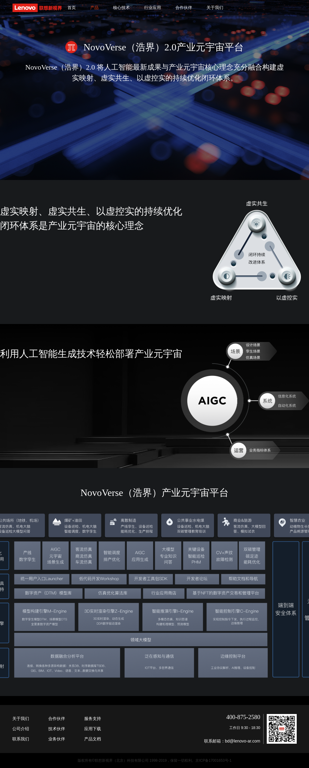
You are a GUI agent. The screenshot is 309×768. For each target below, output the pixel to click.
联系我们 (20, 738)
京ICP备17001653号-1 (213, 760)
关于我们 (214, 7)
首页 (71, 7)
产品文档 (92, 738)
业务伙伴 (56, 738)
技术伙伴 (56, 728)
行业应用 (152, 7)
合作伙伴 (183, 7)
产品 (94, 7)
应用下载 (92, 728)
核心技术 (121, 7)
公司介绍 (20, 728)
